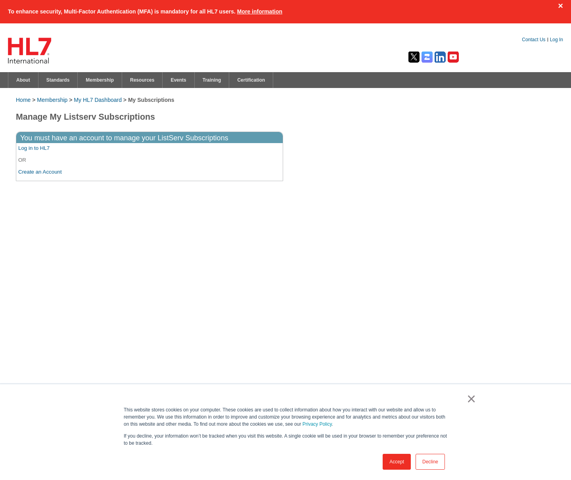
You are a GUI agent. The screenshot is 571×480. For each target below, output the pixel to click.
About (23, 80)
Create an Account (40, 172)
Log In (556, 39)
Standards (58, 80)
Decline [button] (430, 462)
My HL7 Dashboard (98, 100)
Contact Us (533, 39)
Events (178, 80)
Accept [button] (396, 462)
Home (23, 100)
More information (259, 11)
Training (212, 80)
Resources (142, 80)
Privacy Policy (317, 424)
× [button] (470, 398)
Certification (251, 80)
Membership (100, 80)
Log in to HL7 (34, 148)
